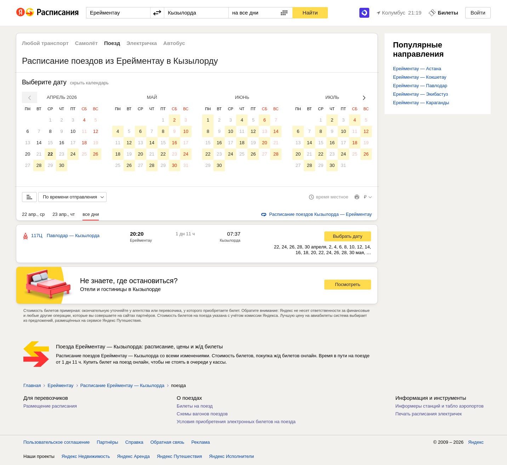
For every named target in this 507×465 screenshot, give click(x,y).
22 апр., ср (33, 215)
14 (38, 142)
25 (84, 154)
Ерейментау (141, 242)
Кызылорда (230, 242)
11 (84, 131)
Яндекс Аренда (133, 457)
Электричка (141, 43)
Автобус (174, 43)
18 (84, 142)
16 (61, 142)
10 (72, 131)
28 (38, 165)
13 (27, 142)
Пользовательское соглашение (56, 443)
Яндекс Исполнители (231, 457)
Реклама (201, 443)
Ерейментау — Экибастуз (420, 94)
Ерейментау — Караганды (421, 102)
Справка (134, 443)
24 (72, 154)
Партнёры (107, 443)
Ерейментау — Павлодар (420, 85)
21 (38, 154)
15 (50, 142)
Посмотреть (347, 285)
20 (27, 154)
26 (95, 154)
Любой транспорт (45, 43)
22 (50, 154)
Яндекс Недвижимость (86, 457)
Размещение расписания (50, 407)
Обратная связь (167, 443)
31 (185, 165)
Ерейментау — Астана (417, 68)
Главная (32, 387)
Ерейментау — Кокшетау (419, 77)
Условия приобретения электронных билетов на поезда (236, 423)
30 (61, 165)
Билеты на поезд (195, 407)
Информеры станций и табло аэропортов (439, 407)
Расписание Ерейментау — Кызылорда (122, 387)
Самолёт (86, 43)
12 (95, 131)
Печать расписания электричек (428, 415)
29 (50, 165)
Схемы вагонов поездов (202, 415)
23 (61, 154)
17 (72, 142)
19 (95, 142)
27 (27, 165)
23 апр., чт (63, 215)
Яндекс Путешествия (179, 457)
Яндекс (476, 443)
